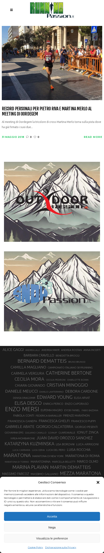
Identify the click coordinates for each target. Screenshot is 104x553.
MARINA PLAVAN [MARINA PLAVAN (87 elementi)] (30, 467)
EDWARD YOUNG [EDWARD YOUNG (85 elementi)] (54, 397)
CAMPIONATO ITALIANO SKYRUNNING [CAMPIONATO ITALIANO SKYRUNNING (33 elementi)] (70, 367)
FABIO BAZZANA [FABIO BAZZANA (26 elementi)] (90, 410)
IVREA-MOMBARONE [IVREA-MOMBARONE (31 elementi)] (23, 438)
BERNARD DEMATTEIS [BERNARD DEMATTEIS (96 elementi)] (42, 360)
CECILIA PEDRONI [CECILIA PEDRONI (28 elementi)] (55, 379)
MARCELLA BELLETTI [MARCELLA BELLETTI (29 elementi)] (63, 461)
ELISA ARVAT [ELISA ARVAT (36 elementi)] (82, 397)
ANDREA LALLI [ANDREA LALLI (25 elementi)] (32, 350)
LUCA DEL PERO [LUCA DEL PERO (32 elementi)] (55, 449)
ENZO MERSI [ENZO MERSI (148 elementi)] (22, 409)
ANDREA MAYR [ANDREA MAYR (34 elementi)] (50, 350)
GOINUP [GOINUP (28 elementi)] (52, 432)
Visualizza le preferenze (52, 538)
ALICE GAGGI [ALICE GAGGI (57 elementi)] (13, 349)
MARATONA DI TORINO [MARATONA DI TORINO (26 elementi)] (17, 462)
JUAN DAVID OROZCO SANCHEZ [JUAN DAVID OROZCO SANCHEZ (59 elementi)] (65, 438)
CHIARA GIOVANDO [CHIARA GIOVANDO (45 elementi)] (30, 385)
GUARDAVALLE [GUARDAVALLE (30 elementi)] (66, 432)
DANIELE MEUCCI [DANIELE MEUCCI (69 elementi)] (21, 391)
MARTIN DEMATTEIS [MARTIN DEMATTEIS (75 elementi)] (70, 467)
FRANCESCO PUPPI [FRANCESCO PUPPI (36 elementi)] (83, 421)
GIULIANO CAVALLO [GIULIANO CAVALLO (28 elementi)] (36, 432)
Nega (52, 527)
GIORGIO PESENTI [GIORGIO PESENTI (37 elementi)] (86, 427)
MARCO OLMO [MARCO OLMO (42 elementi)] (87, 461)
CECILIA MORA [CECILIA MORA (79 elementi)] (29, 378)
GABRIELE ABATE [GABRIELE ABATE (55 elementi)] (20, 426)
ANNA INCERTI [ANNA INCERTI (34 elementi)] (91, 350)
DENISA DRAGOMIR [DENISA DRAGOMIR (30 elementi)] (24, 397)
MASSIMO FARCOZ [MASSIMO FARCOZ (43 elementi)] (15, 474)
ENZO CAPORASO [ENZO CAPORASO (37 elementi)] (77, 403)
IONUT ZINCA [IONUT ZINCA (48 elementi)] (87, 432)
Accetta (52, 516)
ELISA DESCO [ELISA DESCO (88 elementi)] (28, 403)
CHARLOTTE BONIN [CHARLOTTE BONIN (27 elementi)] (77, 379)
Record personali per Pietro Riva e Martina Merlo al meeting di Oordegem (47, 111)
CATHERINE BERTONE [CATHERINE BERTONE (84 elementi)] (69, 372)
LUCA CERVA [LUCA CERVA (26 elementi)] (38, 450)
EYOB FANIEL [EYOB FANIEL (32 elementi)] (72, 410)
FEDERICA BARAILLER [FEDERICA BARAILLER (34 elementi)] (49, 415)
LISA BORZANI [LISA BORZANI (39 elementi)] (65, 444)
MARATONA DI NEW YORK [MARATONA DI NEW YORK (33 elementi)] (48, 456)
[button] (98, 482)
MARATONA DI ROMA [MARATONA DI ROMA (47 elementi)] (82, 456)
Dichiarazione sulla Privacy (60, 547)
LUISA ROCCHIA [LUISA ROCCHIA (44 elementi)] (78, 449)
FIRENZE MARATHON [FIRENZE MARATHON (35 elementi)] (76, 415)
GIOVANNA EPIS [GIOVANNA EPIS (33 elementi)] (14, 432)
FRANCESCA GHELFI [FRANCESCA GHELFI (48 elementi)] (54, 421)
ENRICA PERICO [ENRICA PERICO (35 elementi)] (53, 403)
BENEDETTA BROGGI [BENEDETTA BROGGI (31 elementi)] (67, 355)
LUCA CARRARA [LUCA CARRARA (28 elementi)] (21, 450)
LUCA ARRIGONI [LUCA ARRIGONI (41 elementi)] (87, 444)
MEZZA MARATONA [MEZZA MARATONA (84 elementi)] (80, 473)
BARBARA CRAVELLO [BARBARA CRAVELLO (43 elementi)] (39, 355)
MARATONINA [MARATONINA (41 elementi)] (41, 461)
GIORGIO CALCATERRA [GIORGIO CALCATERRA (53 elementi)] (54, 427)
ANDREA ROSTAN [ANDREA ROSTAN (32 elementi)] (71, 350)
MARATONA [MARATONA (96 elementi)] (17, 455)
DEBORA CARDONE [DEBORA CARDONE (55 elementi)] (81, 391)
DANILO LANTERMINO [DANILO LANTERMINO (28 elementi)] (51, 391)
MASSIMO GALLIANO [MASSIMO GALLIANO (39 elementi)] (44, 474)
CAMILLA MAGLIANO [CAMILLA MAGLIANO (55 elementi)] (28, 367)
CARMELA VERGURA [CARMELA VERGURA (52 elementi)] (27, 373)
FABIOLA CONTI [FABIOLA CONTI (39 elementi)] (23, 415)
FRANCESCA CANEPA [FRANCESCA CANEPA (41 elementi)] (22, 421)
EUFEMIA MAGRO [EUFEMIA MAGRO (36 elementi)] (52, 410)
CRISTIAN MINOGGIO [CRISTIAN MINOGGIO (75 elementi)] (67, 384)
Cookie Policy (35, 547)
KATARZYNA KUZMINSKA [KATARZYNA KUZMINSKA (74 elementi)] (29, 443)
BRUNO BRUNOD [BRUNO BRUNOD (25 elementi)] (76, 362)
